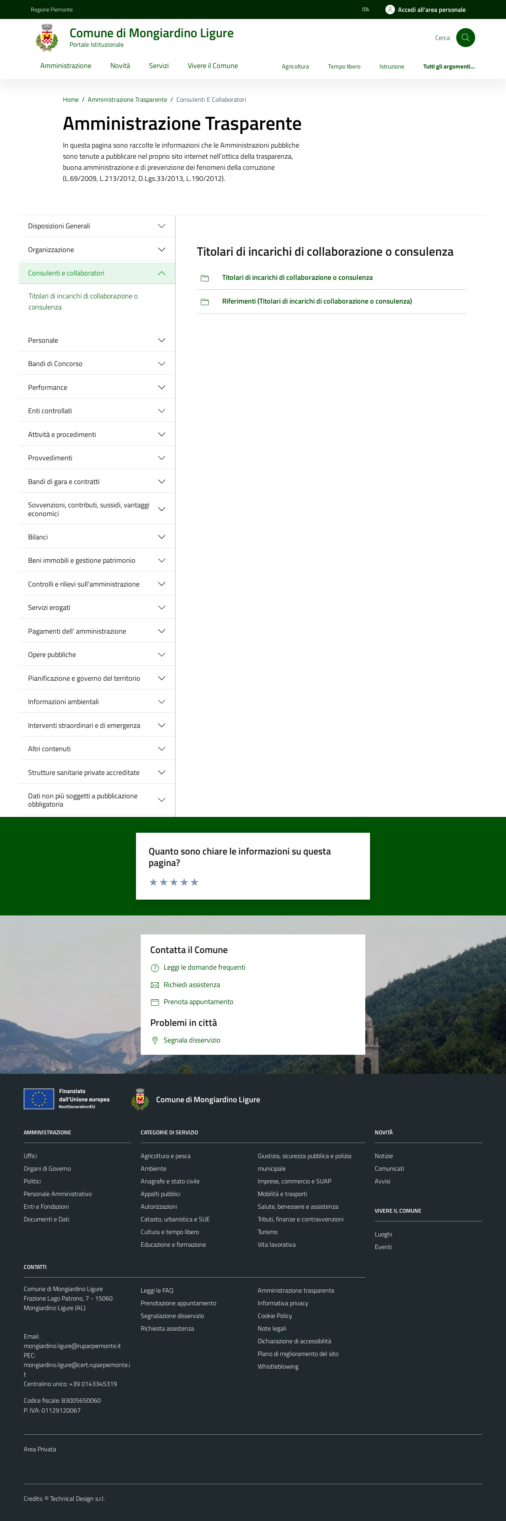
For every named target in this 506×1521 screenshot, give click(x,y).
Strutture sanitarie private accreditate (84, 772)
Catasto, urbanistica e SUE (175, 1219)
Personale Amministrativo (58, 1193)
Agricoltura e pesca (166, 1155)
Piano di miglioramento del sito (298, 1353)
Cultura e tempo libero (170, 1231)
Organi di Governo (47, 1168)
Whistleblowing (278, 1366)
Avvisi (382, 1181)
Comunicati (389, 1168)
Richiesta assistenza (167, 1328)
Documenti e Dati (46, 1219)
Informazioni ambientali (63, 701)
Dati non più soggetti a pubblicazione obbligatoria (83, 800)
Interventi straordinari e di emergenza (84, 725)
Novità (120, 65)
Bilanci (38, 537)
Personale (43, 340)
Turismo (268, 1231)
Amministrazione (65, 65)
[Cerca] (465, 37)
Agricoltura (295, 66)
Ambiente (153, 1168)
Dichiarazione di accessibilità (294, 1341)
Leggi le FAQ (157, 1290)
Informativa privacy (283, 1303)
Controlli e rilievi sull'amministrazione (84, 584)
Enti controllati (50, 410)
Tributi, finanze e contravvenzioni (301, 1219)
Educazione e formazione (173, 1244)
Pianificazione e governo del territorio (84, 678)
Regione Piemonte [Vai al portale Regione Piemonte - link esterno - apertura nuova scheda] (52, 9)
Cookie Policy (275, 1315)
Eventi (383, 1246)
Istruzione (392, 66)
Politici (32, 1181)
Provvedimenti (50, 457)
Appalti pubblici (160, 1193)
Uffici (30, 1155)
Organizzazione (51, 249)
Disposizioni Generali (59, 225)
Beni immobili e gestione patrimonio (82, 560)
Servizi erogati (49, 607)
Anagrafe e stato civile (170, 1181)
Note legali (272, 1328)
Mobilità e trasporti (282, 1193)
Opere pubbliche (52, 654)
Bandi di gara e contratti (64, 481)
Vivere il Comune (213, 65)
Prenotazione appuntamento (178, 1303)
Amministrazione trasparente (296, 1290)
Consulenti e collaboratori (66, 273)
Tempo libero (344, 66)
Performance (47, 387)
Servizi (159, 65)
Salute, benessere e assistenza (298, 1206)
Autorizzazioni (159, 1206)
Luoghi (383, 1234)
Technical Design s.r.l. (77, 1498)
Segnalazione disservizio (172, 1315)
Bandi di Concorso (55, 363)
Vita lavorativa (277, 1244)
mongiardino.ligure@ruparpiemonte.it (72, 1345)
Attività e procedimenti (62, 434)
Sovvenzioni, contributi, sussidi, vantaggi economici (88, 509)
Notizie (384, 1155)
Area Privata (40, 1449)
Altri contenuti (49, 748)
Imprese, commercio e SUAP (294, 1181)
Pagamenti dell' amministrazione (77, 631)
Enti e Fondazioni (46, 1206)
